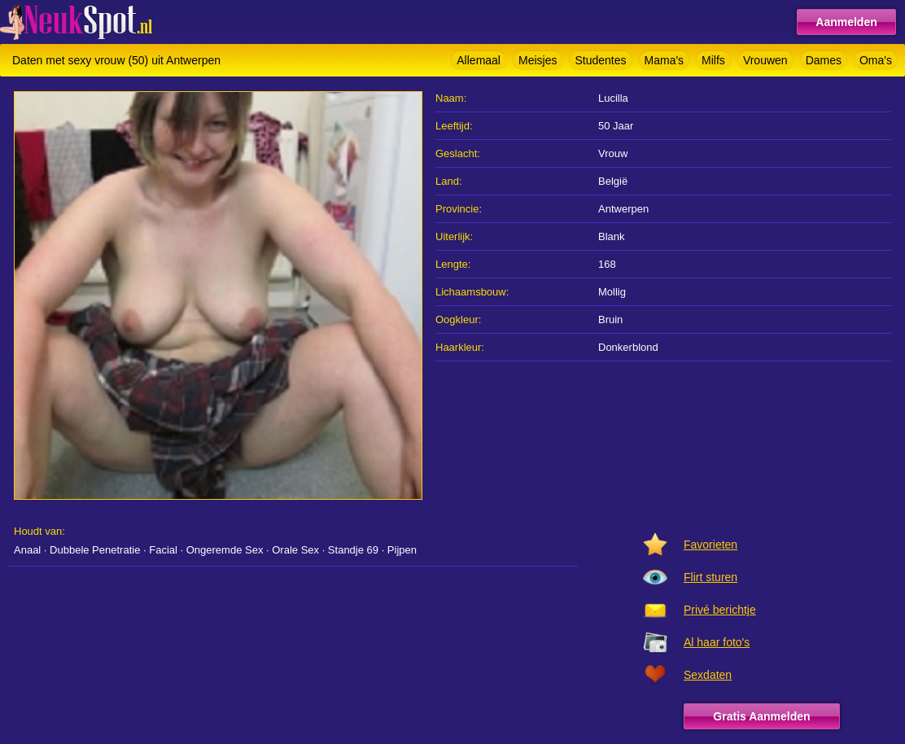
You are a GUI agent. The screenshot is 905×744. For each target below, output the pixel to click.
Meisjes (537, 60)
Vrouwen (765, 60)
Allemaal (479, 60)
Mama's (664, 60)
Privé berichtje (720, 609)
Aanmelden (846, 21)
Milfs (713, 60)
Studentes (600, 60)
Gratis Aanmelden (761, 716)
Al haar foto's (717, 642)
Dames (824, 60)
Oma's (875, 60)
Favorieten (710, 544)
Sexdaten (708, 674)
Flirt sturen (710, 577)
